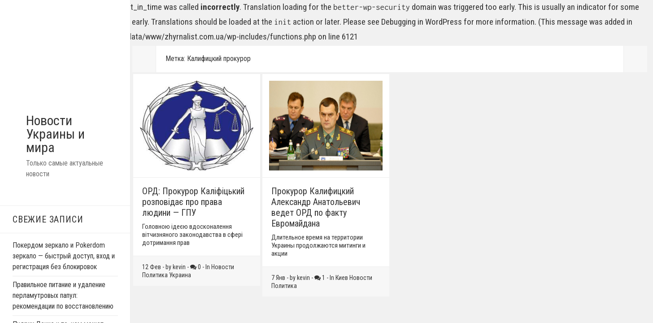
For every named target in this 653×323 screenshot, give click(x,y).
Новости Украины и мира (55, 134)
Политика (155, 275)
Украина (180, 275)
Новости (222, 267)
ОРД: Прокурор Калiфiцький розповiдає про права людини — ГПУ (193, 202)
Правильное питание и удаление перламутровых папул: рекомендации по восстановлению (63, 295)
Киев (341, 277)
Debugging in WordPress (421, 22)
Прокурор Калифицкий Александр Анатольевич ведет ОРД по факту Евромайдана (315, 207)
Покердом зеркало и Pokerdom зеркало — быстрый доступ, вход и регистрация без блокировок (64, 256)
